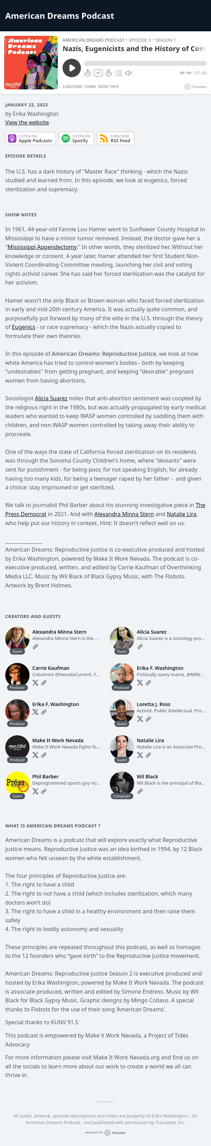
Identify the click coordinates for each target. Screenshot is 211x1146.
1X (98, 72)
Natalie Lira (181, 514)
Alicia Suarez (51, 398)
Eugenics (23, 327)
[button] (145, 63)
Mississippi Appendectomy (42, 247)
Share (90, 86)
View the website (27, 122)
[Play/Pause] (31, 62)
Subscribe (72, 86)
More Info (108, 86)
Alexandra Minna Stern (124, 514)
